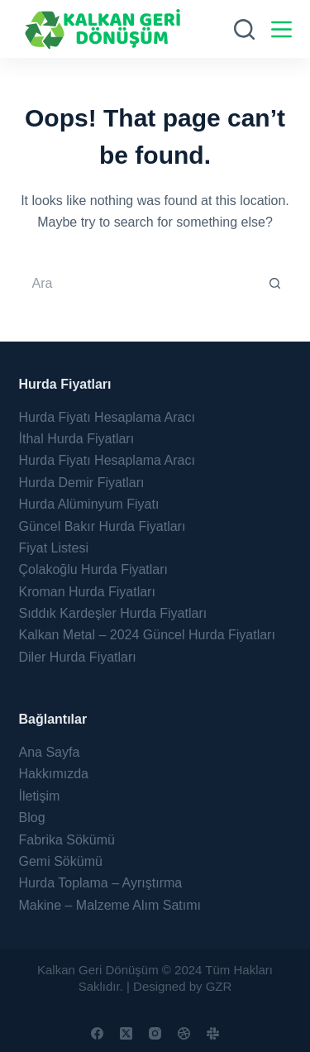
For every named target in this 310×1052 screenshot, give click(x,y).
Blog (32, 818)
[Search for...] (139, 283)
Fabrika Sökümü (67, 840)
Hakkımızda (53, 774)
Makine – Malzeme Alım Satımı (110, 905)
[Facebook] (97, 1033)
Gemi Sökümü (61, 861)
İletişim (39, 796)
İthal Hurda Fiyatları (77, 439)
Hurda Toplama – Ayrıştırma (101, 883)
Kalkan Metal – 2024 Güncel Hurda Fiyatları (147, 635)
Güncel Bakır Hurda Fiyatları (102, 526)
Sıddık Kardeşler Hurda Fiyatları (113, 613)
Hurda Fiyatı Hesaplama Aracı (107, 417)
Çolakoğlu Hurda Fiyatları (94, 569)
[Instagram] (155, 1033)
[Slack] (213, 1033)
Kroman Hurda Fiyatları (87, 592)
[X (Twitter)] (126, 1033)
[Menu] (281, 29)
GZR (219, 986)
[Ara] (244, 29)
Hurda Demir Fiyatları (82, 483)
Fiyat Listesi (53, 548)
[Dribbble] (184, 1033)
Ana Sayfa (49, 752)
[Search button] (275, 283)
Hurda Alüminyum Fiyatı (89, 504)
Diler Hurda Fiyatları (77, 657)
